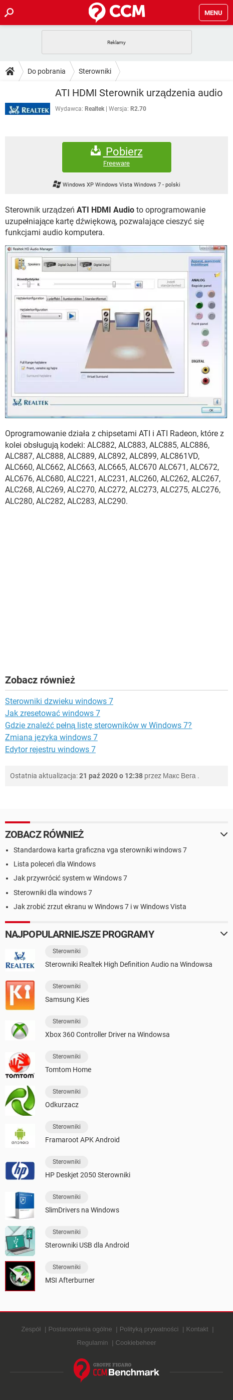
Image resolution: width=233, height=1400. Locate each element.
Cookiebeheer (136, 1342)
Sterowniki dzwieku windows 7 (59, 701)
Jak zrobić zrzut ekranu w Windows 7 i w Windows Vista (100, 907)
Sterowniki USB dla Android (87, 1245)
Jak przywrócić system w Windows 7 (70, 878)
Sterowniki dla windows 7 (53, 893)
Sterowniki (95, 71)
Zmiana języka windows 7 (51, 737)
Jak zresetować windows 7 (52, 713)
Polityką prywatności (149, 1329)
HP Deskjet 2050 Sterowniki (87, 1175)
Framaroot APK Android (82, 1140)
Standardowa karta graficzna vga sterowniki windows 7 (100, 850)
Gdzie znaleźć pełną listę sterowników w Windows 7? (98, 725)
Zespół (31, 1329)
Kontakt (197, 1329)
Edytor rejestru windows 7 (50, 749)
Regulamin (92, 1342)
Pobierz (117, 156)
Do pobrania (47, 71)
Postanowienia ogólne (80, 1329)
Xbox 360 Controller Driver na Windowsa (107, 1034)
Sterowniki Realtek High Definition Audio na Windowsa (128, 964)
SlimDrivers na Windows (82, 1210)
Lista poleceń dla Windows (55, 864)
